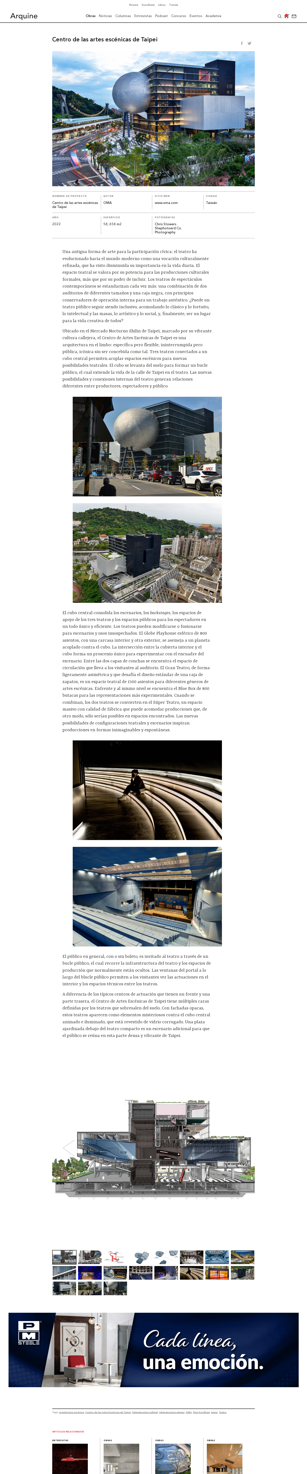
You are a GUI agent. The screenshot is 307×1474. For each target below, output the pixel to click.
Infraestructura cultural (145, 1412)
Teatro (222, 1412)
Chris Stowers (165, 224)
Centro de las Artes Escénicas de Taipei (108, 1412)
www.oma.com (166, 203)
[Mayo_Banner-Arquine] (154, 1386)
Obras (108, 1441)
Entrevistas (60, 1441)
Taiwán (211, 203)
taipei (214, 1412)
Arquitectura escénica (71, 1412)
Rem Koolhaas (201, 1412)
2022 (56, 224)
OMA (107, 203)
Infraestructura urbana (171, 1412)
